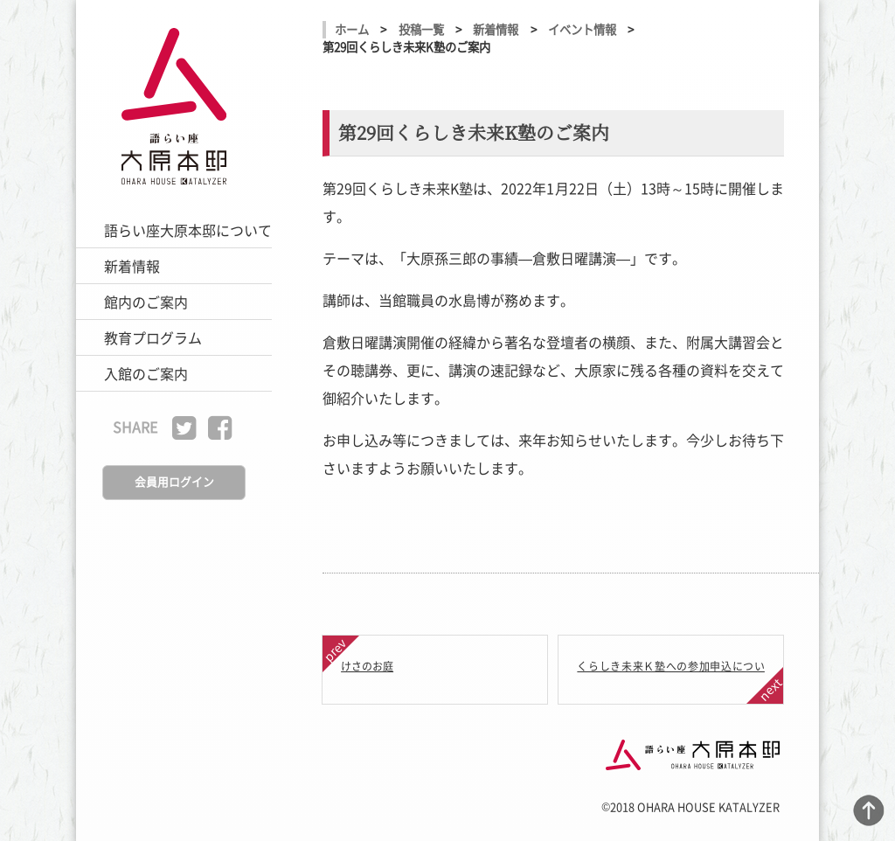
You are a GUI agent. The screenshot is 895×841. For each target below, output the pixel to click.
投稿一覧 (421, 29)
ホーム (352, 29)
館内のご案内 (146, 301)
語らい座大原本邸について (188, 229)
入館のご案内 (146, 373)
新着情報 (132, 265)
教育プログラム (153, 337)
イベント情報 (582, 29)
